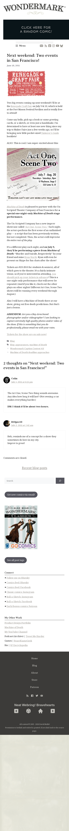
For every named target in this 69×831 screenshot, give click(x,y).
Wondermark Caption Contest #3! (27, 348)
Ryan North (30, 257)
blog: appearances (19, 345)
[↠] (60, 481)
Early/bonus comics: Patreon (22, 606)
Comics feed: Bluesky (18, 582)
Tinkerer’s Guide (50, 133)
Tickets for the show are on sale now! (27, 334)
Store (34, 680)
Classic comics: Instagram (20, 591)
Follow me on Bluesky (18, 577)
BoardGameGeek (23, 640)
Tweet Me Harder (35, 636)
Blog (12, 341)
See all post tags (15, 560)
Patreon (34, 687)
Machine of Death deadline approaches (29, 352)
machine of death (38, 345)
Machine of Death (14, 627)
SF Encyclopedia (19, 645)
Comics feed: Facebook (19, 587)
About (34, 672)
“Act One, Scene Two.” (36, 226)
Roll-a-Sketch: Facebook (19, 601)
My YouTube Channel (16, 631)
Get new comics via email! (21, 494)
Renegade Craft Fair (21, 106)
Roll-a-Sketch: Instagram (20, 596)
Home (34, 658)
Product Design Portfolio (18, 622)
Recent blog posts (34, 468)
